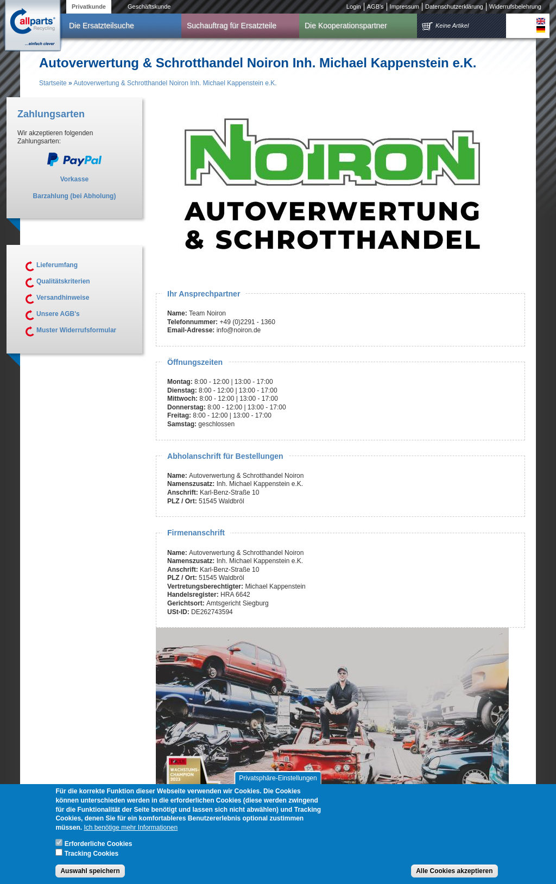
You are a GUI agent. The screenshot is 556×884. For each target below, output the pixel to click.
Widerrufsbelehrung (515, 6)
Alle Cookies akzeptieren (454, 876)
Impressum (404, 6)
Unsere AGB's (58, 314)
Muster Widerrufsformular (76, 330)
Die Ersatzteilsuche (101, 25)
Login (353, 6)
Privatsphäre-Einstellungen (278, 783)
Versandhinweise (62, 297)
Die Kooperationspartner (346, 25)
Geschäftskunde (149, 6)
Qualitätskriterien (63, 281)
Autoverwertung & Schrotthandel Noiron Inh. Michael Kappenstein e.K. (174, 83)
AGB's (375, 6)
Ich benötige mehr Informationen (131, 832)
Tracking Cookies (91, 858)
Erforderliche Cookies (98, 849)
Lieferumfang (57, 265)
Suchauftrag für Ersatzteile (231, 25)
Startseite (53, 83)
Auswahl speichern (89, 876)
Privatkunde (89, 6)
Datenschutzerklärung (454, 6)
